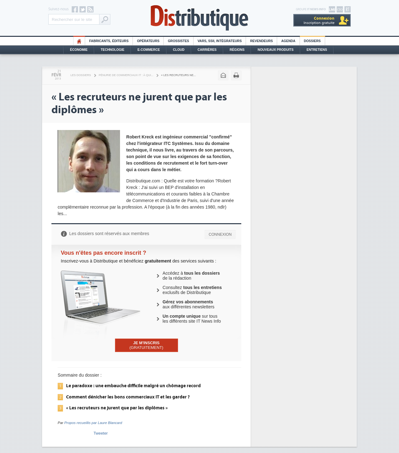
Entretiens (317, 49)
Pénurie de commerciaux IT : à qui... (126, 75)
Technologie (112, 49)
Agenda (288, 41)
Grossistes (178, 41)
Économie (79, 49)
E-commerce (148, 49)
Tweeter (101, 433)
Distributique (199, 18)
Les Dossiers (80, 75)
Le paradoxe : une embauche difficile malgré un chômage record (133, 385)
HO (79, 41)
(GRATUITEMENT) (146, 345)
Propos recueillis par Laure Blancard (93, 423)
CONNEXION (220, 234)
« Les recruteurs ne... (178, 75)
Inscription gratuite (319, 20)
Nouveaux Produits (275, 49)
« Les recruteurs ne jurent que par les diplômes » (117, 408)
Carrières (207, 49)
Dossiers (312, 41)
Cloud (179, 49)
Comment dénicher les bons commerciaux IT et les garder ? (128, 397)
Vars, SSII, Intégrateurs (220, 41)
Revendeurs (261, 41)
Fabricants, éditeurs (108, 41)
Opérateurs (148, 41)
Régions (237, 49)
